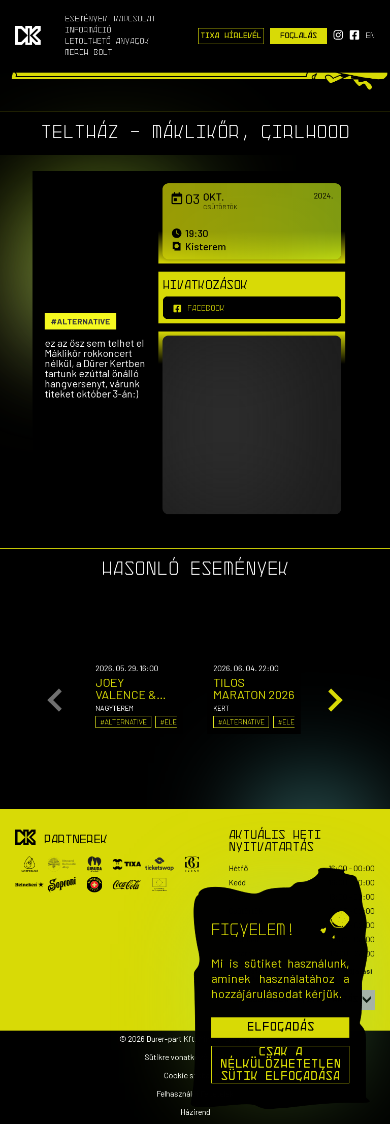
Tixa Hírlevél (231, 36)
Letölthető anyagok (107, 42)
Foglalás (298, 36)
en (370, 36)
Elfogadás (280, 1027)
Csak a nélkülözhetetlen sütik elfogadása (280, 1064)
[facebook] (251, 307)
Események (86, 19)
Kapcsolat (135, 19)
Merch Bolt (88, 53)
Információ (88, 30)
